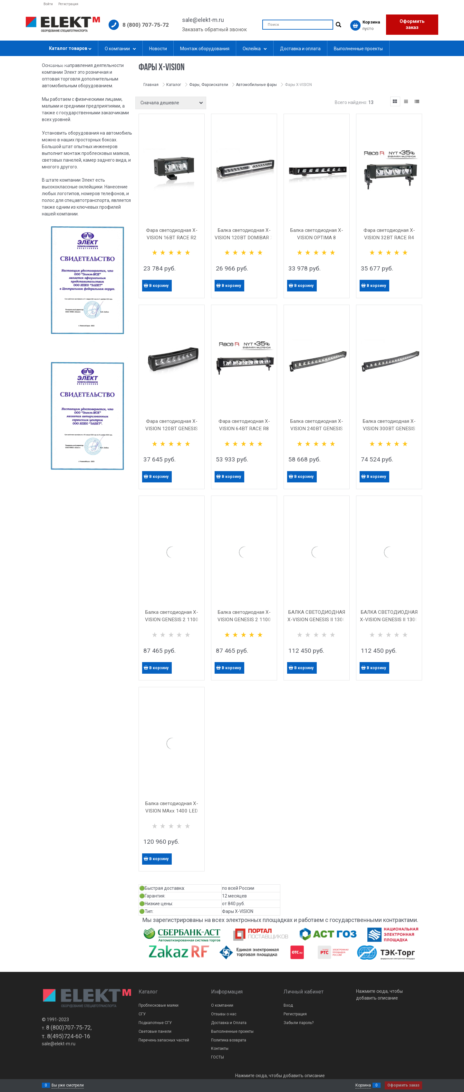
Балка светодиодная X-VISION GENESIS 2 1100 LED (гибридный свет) (171, 619)
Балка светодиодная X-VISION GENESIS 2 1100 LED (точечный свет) (244, 619)
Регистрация (68, 4)
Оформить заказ (412, 24)
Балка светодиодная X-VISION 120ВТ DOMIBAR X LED (244, 237)
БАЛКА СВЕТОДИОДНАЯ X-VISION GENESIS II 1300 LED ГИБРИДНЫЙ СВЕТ (316, 619)
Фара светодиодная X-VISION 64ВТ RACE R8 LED (244, 428)
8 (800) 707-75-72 (145, 25)
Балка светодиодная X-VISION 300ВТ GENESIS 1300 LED (389, 428)
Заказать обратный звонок (214, 29)
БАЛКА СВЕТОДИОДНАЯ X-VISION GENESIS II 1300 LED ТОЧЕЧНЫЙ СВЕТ (389, 619)
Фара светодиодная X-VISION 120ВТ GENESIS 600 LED (171, 428)
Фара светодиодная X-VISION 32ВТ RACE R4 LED (389, 237)
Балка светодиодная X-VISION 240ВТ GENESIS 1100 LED (316, 428)
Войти (48, 4)
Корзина (363, 1085)
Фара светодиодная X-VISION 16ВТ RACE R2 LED (172, 237)
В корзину (159, 285)
